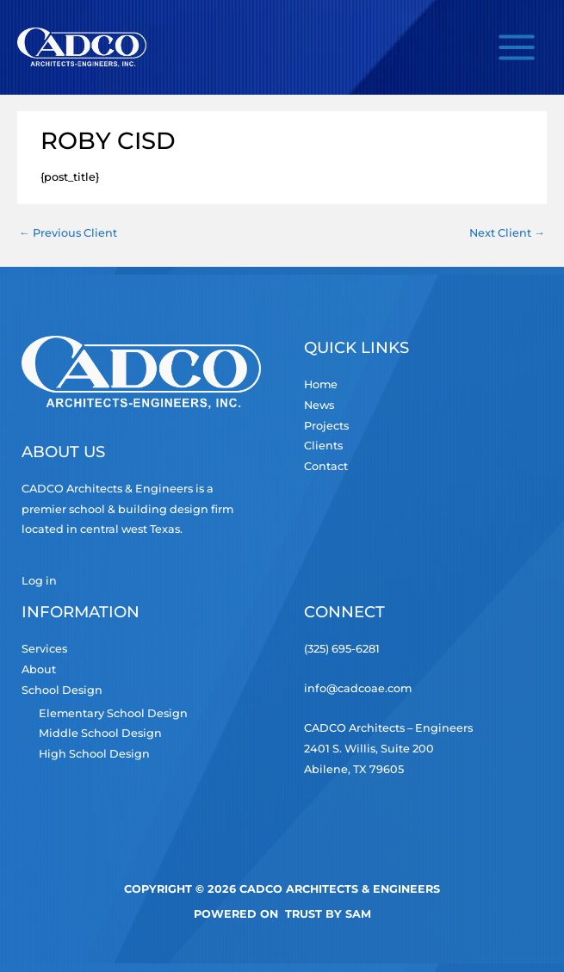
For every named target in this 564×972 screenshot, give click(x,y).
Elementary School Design (113, 713)
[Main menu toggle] (517, 47)
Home (321, 384)
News (319, 405)
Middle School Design (100, 733)
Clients (323, 445)
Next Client (507, 232)
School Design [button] (62, 690)
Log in (39, 580)
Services (44, 648)
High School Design (94, 753)
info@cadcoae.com (358, 688)
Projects (326, 425)
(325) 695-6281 (342, 648)
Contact (326, 466)
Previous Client (68, 232)
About (39, 669)
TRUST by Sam (328, 913)
